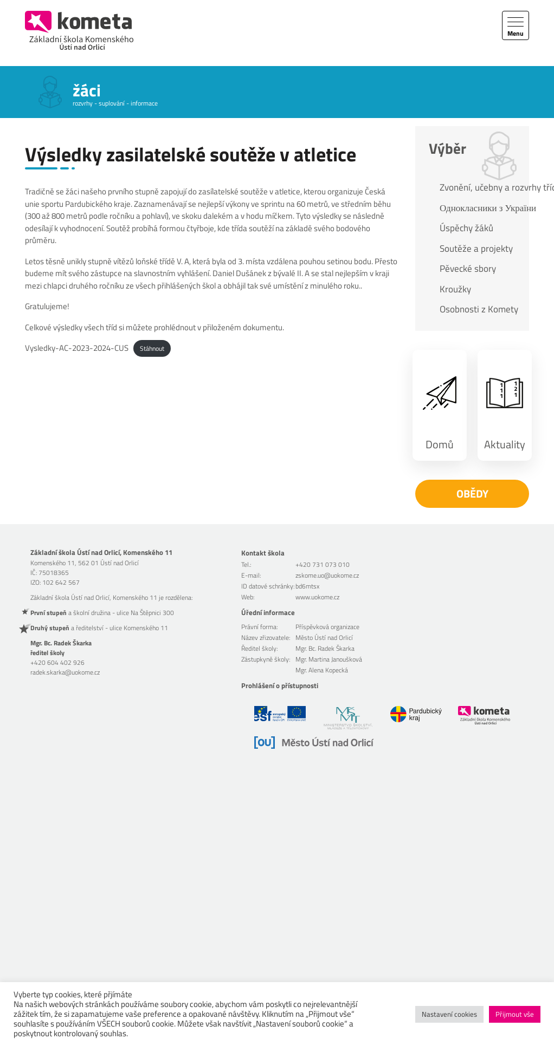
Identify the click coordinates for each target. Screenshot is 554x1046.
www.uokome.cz (317, 597)
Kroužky (455, 289)
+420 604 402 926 (57, 662)
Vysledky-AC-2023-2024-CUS (76, 348)
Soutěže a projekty (476, 248)
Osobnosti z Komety (479, 309)
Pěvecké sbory (468, 269)
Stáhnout (152, 348)
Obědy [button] (472, 493)
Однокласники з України (479, 208)
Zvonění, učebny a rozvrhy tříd (479, 187)
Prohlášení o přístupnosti (279, 685)
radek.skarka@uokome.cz (65, 672)
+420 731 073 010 (322, 564)
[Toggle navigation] (515, 25)
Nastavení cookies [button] (449, 1014)
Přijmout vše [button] (514, 1014)
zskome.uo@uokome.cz (327, 575)
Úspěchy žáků (466, 228)
